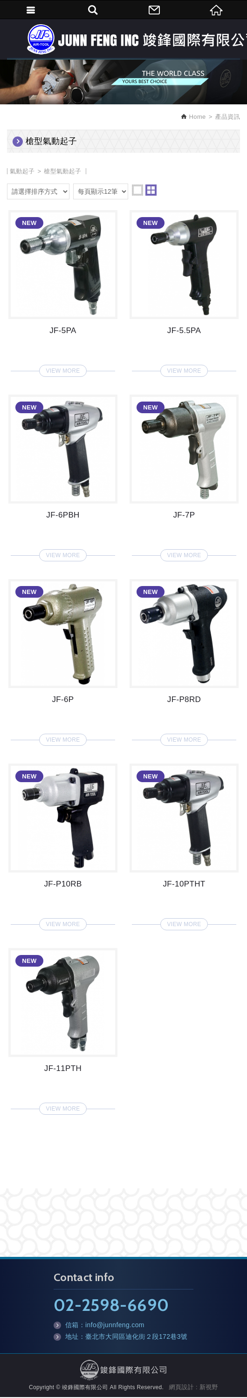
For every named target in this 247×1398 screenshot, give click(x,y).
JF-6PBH (62, 476)
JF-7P (184, 476)
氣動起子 (22, 172)
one (137, 191)
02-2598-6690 (111, 1305)
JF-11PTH (62, 1029)
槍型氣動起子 (62, 172)
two (151, 191)
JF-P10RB (62, 845)
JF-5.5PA (184, 291)
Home (196, 118)
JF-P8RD (184, 660)
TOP (123, 1384)
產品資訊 (227, 118)
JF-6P (62, 660)
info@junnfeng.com (114, 1326)
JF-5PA (62, 291)
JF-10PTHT (184, 845)
